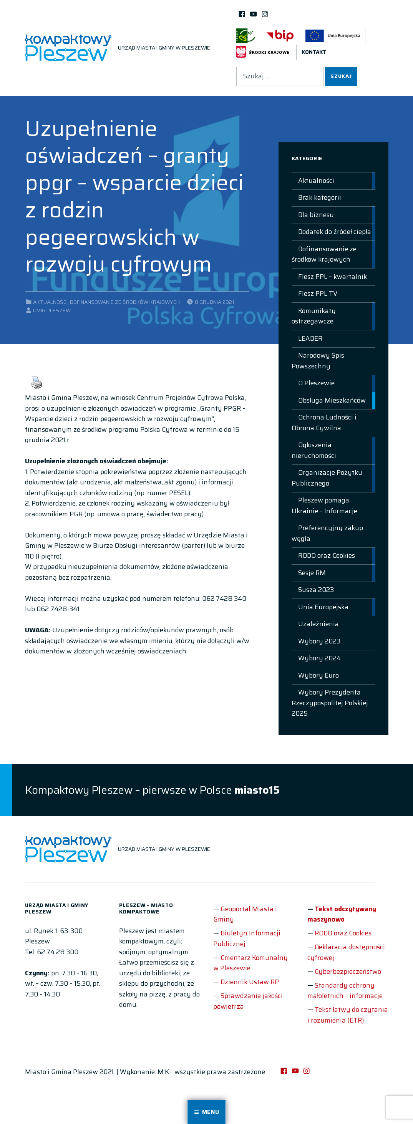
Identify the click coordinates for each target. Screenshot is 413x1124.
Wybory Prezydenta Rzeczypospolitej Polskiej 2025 (330, 702)
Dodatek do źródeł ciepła (334, 232)
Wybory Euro (318, 675)
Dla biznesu (316, 215)
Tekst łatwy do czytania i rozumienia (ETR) (347, 1015)
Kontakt (314, 52)
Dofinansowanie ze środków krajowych (125, 302)
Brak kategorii (319, 197)
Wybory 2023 (319, 641)
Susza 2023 (316, 590)
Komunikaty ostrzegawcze (314, 316)
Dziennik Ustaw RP (250, 982)
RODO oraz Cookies (326, 555)
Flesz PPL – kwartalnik (332, 277)
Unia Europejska (323, 607)
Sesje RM (312, 573)
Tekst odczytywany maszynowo (341, 914)
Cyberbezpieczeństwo (348, 971)
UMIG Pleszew (52, 311)
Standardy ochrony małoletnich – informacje (345, 990)
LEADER (310, 338)
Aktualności (50, 302)
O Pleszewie (316, 383)
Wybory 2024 (319, 658)
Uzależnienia (318, 624)
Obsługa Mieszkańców (332, 400)
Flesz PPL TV (317, 293)
